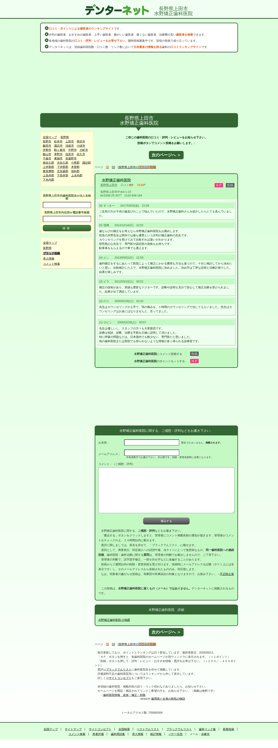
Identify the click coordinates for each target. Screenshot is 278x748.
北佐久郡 (62, 162)
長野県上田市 (108, 185)
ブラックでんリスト (118, 669)
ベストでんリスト (148, 729)
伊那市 (47, 150)
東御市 (58, 158)
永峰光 (205, 734)
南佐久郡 (48, 162)
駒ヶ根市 (59, 150)
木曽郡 (75, 167)
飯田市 (47, 145)
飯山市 (47, 154)
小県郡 (75, 162)
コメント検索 (51, 263)
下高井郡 (62, 175)
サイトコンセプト (120, 678)
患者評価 (98, 734)
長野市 (47, 141)
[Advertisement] (139, 82)
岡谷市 (81, 141)
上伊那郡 (48, 167)
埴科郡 (75, 171)
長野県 (64, 137)
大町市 (84, 150)
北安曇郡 (62, 171)
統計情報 (156, 734)
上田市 (69, 141)
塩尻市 (69, 154)
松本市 (58, 141)
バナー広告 (176, 734)
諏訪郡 (86, 162)
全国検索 (124, 729)
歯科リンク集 (207, 729)
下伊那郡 (62, 167)
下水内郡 (48, 179)
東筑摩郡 (48, 171)
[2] (113, 167)
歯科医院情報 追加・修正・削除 (124, 695)
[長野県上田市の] (137, 167)
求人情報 (48, 258)
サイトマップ (73, 729)
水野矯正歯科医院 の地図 (114, 620)
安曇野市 (71, 158)
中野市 (72, 150)
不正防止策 (227, 574)
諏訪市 (58, 145)
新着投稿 (228, 729)
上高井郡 (48, 175)
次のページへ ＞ (166, 155)
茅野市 (58, 154)
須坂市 (69, 145)
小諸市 (81, 145)
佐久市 (81, 154)
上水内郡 (76, 175)
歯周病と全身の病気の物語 (168, 698)
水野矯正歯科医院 (116, 180)
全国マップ (50, 137)
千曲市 (47, 158)
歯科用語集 (118, 734)
